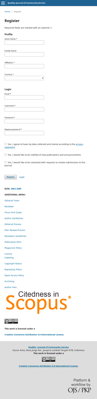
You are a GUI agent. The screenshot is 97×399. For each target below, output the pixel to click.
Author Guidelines (14, 218)
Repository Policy (13, 269)
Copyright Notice (13, 263)
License (8, 253)
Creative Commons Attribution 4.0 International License (34, 334)
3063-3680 (16, 188)
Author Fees (11, 287)
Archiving (9, 281)
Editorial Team (12, 200)
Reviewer (9, 206)
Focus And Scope (13, 212)
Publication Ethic (13, 241)
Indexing (9, 257)
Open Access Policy (14, 275)
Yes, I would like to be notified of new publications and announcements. (43, 154)
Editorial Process (13, 224)
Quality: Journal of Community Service (26, 3)
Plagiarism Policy (13, 247)
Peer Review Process (15, 230)
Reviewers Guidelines (15, 236)
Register (11, 177)
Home (7, 11)
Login (21, 177)
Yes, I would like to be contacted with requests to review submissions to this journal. (45, 164)
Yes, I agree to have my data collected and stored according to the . (44, 146)
